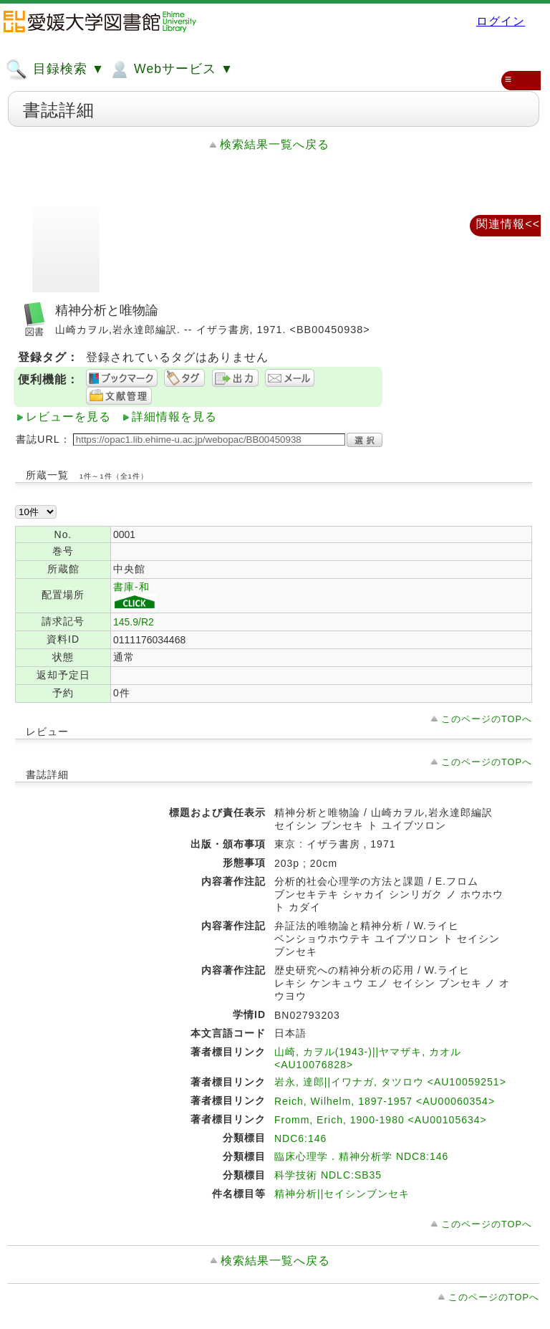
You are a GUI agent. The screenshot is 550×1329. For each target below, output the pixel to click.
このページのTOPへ (486, 719)
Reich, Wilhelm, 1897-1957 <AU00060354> (384, 1101)
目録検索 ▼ (55, 69)
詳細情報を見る (174, 417)
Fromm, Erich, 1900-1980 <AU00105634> (380, 1120)
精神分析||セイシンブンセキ (342, 1193)
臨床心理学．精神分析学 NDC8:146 (361, 1156)
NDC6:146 (300, 1138)
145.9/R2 (133, 622)
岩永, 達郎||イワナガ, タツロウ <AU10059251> (390, 1082)
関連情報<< (508, 224)
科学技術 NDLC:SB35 (328, 1175)
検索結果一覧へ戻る (274, 144)
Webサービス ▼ (170, 69)
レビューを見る (68, 417)
